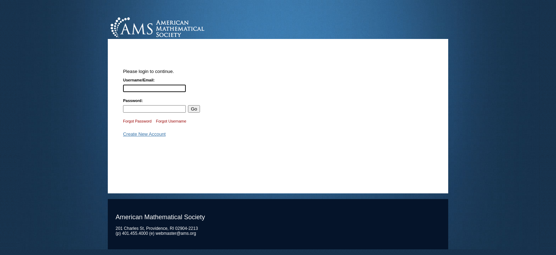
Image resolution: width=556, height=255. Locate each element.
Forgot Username (171, 121)
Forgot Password (137, 121)
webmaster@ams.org (176, 233)
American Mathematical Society (183, 26)
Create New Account (144, 134)
